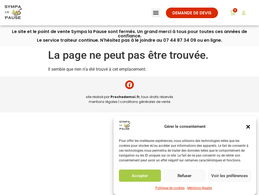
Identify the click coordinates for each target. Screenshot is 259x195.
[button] (248, 126)
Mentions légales (199, 188)
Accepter (140, 175)
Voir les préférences (229, 175)
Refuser (184, 175)
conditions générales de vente (145, 101)
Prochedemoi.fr (125, 97)
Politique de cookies (170, 188)
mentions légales (103, 101)
